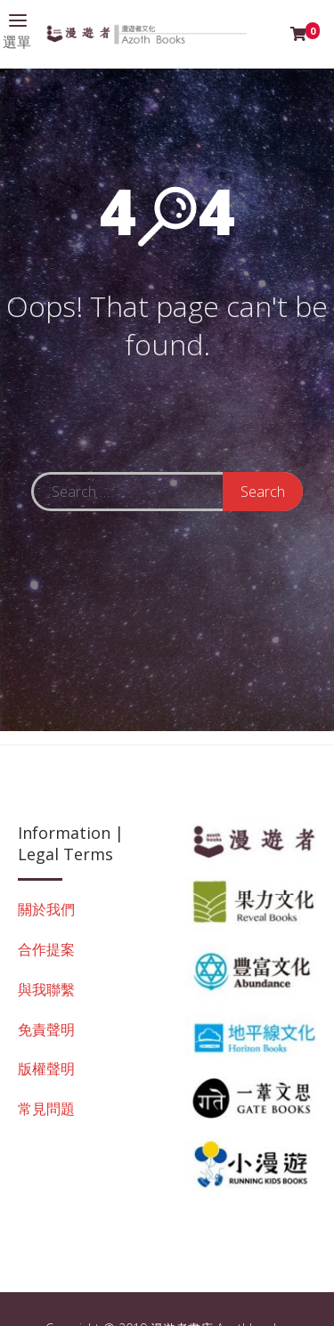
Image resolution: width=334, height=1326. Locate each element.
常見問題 (46, 1109)
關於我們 (46, 909)
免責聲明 (46, 1029)
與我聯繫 (46, 989)
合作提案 (46, 949)
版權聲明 (46, 1068)
